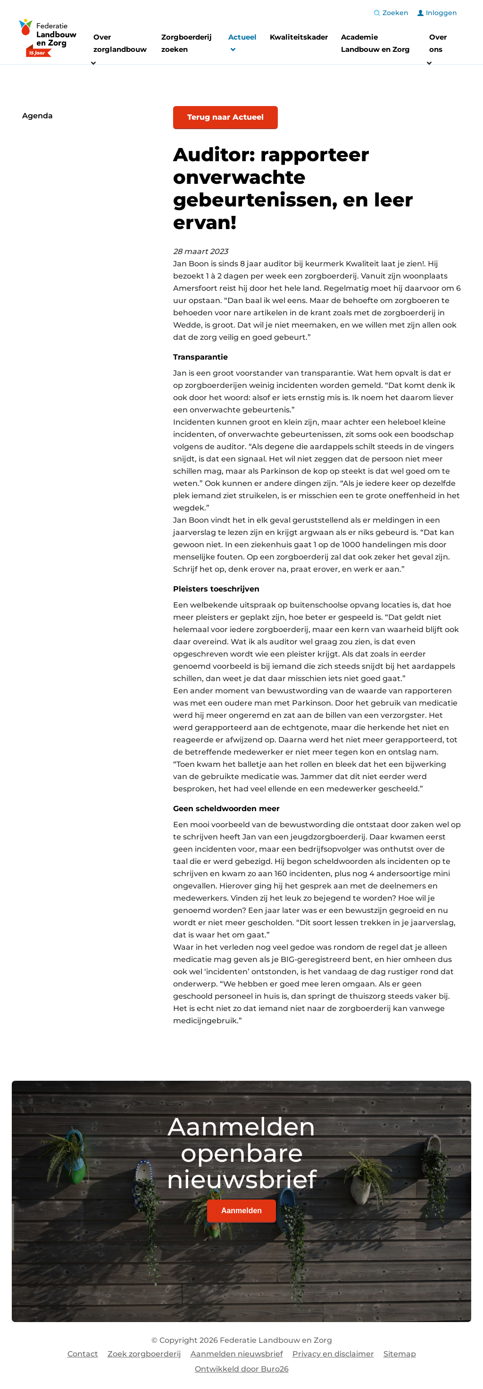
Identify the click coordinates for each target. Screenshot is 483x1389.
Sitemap (399, 1353)
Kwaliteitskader (299, 37)
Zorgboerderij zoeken (186, 43)
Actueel (242, 45)
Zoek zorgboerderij (144, 1353)
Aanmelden (241, 1211)
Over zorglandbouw (120, 43)
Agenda (37, 115)
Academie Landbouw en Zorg (375, 43)
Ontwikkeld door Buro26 (242, 1368)
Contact (82, 1353)
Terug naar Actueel (225, 117)
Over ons (438, 43)
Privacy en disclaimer (333, 1353)
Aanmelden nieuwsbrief (237, 1353)
